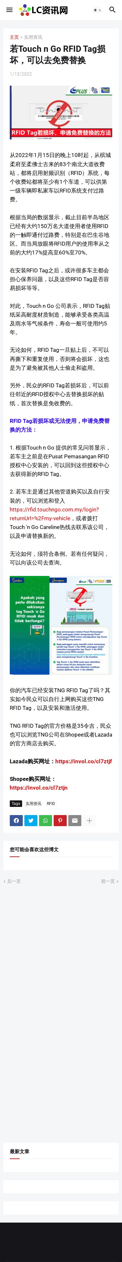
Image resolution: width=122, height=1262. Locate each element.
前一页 (108, 881)
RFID (51, 803)
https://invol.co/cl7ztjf (83, 761)
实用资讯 (33, 37)
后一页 (14, 881)
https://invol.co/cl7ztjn (39, 787)
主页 (14, 37)
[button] (9, 10)
